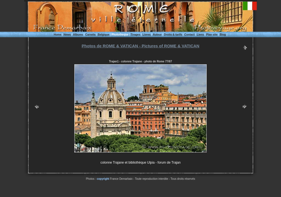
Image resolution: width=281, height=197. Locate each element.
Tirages (135, 34)
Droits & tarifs (173, 34)
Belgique (103, 34)
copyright (103, 178)
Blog (223, 34)
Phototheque (120, 34)
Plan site (211, 34)
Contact (189, 34)
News (67, 34)
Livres (146, 34)
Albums (78, 34)
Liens (200, 34)
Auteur (157, 34)
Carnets (90, 34)
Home (57, 34)
